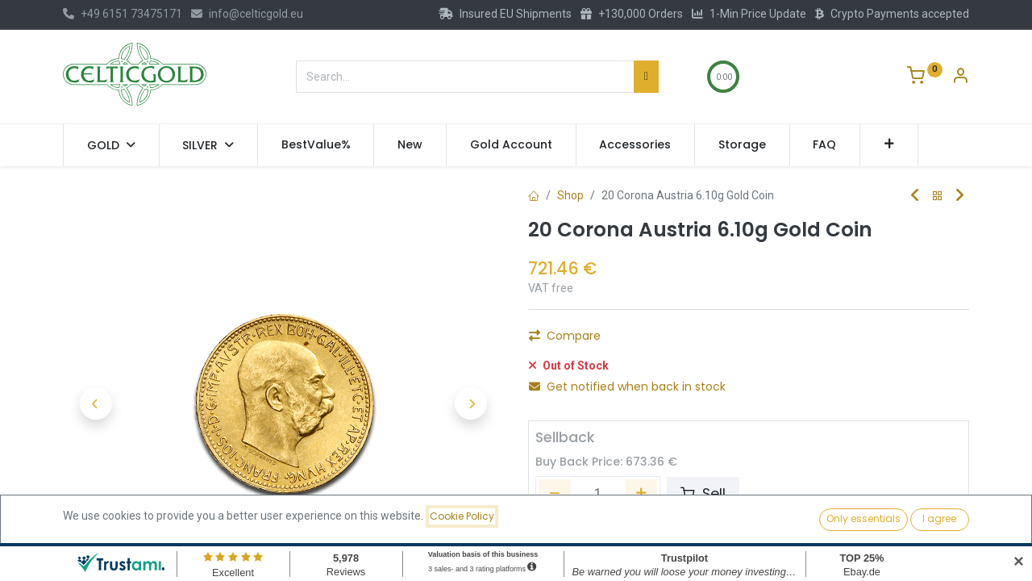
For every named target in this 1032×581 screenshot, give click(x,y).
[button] (889, 145)
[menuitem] (316, 145)
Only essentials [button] (863, 518)
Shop (570, 195)
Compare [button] (565, 336)
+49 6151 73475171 (122, 13)
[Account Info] (960, 77)
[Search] (646, 77)
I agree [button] (939, 518)
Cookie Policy (462, 516)
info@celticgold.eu (247, 13)
